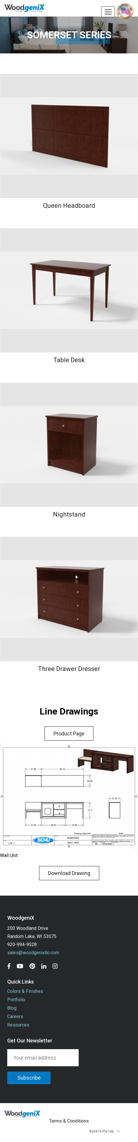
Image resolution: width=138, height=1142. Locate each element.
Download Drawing (69, 873)
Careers (15, 1016)
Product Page (69, 733)
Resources (18, 1025)
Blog (11, 1008)
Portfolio (16, 999)
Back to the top (105, 1131)
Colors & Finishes (25, 991)
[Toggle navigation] (108, 11)
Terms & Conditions (69, 1121)
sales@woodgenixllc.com (33, 952)
